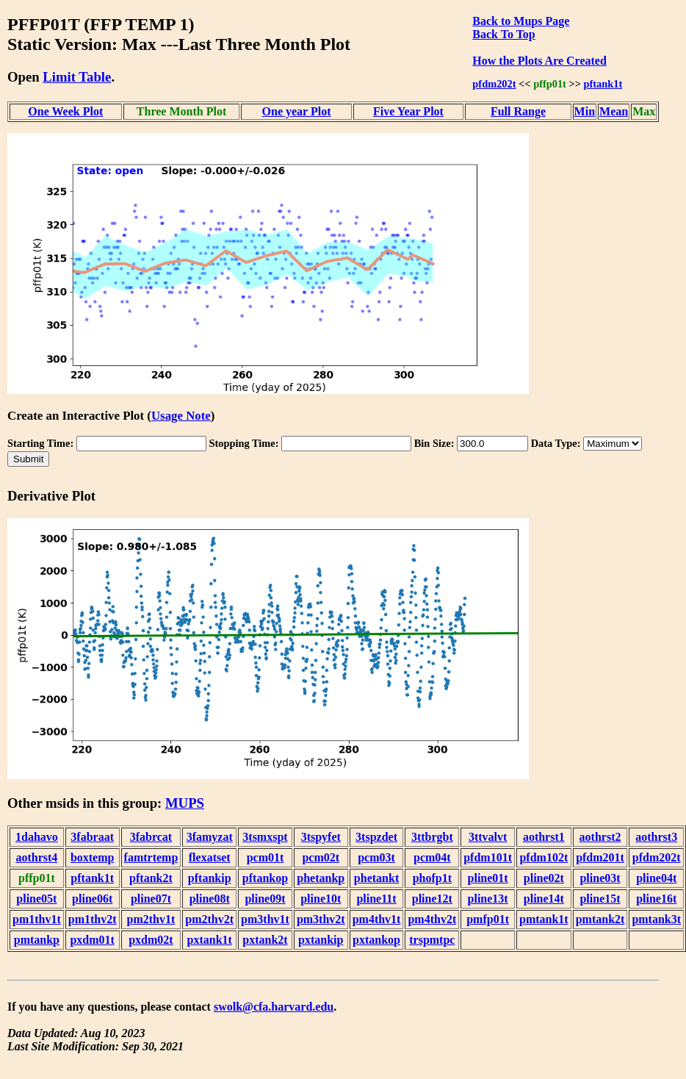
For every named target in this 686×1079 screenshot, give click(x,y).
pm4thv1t (377, 919)
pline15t (600, 898)
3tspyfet (321, 837)
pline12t (432, 898)
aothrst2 (600, 837)
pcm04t (432, 857)
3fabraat (92, 837)
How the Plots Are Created (539, 60)
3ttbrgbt (432, 837)
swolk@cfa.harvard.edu (273, 1006)
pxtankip (320, 939)
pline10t (320, 898)
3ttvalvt (488, 837)
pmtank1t (543, 919)
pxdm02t (151, 939)
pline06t (92, 898)
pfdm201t (600, 857)
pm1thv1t (36, 919)
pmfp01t (487, 919)
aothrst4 (36, 857)
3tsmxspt (264, 837)
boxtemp (93, 857)
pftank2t (151, 878)
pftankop (265, 878)
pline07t (151, 898)
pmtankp (36, 939)
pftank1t (603, 84)
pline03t (600, 878)
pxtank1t (209, 939)
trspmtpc (432, 939)
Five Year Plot (408, 111)
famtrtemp (151, 857)
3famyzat (210, 837)
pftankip (209, 878)
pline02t (544, 878)
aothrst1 (544, 837)
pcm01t (265, 857)
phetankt (376, 878)
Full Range (518, 111)
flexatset (210, 857)
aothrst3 (656, 837)
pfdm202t (494, 84)
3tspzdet (376, 837)
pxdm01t (92, 939)
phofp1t (432, 878)
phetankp (320, 878)
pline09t (265, 898)
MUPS (184, 803)
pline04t (656, 878)
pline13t (488, 898)
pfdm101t (487, 857)
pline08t (209, 898)
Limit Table (77, 77)
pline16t (656, 898)
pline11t (376, 898)
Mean (613, 111)
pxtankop (376, 939)
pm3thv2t (321, 919)
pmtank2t (600, 919)
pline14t (544, 898)
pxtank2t (264, 939)
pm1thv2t (92, 919)
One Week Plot (65, 111)
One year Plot (296, 111)
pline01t (488, 878)
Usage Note (181, 416)
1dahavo (36, 837)
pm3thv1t (265, 919)
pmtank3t (656, 919)
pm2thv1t (151, 919)
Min (584, 111)
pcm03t (376, 857)
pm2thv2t (209, 919)
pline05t (36, 898)
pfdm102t (543, 857)
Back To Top (503, 34)
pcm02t (320, 857)
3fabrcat (151, 837)
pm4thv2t (432, 919)
